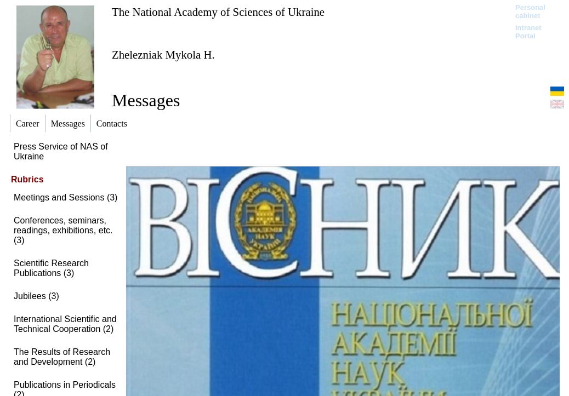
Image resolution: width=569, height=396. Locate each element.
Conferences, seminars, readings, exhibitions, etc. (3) (63, 230)
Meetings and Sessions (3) (65, 197)
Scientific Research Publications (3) (51, 268)
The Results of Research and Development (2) (62, 356)
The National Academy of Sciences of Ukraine (218, 11)
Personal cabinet (530, 11)
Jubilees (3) (36, 296)
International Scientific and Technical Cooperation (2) (65, 324)
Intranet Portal (528, 32)
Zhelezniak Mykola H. (163, 54)
